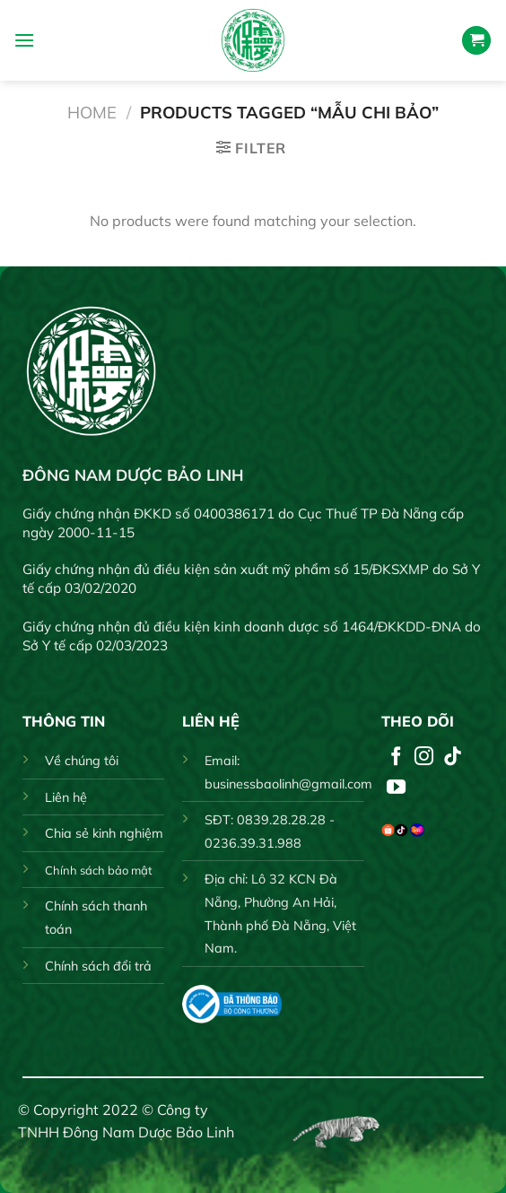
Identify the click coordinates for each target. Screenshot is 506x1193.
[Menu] (24, 40)
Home (92, 112)
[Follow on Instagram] (423, 757)
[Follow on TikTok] (452, 757)
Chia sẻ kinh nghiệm (104, 833)
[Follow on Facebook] (396, 757)
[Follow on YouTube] (396, 788)
